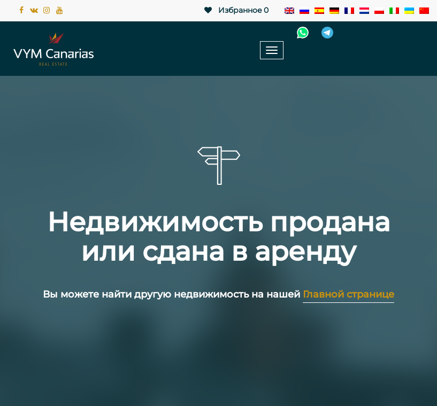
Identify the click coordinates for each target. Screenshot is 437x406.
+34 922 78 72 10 (385, 32)
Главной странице (348, 294)
